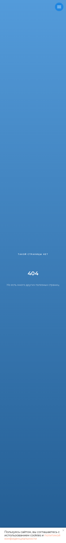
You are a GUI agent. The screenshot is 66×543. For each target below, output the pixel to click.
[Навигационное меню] (59, 7)
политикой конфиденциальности (32, 537)
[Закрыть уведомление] (63, 530)
